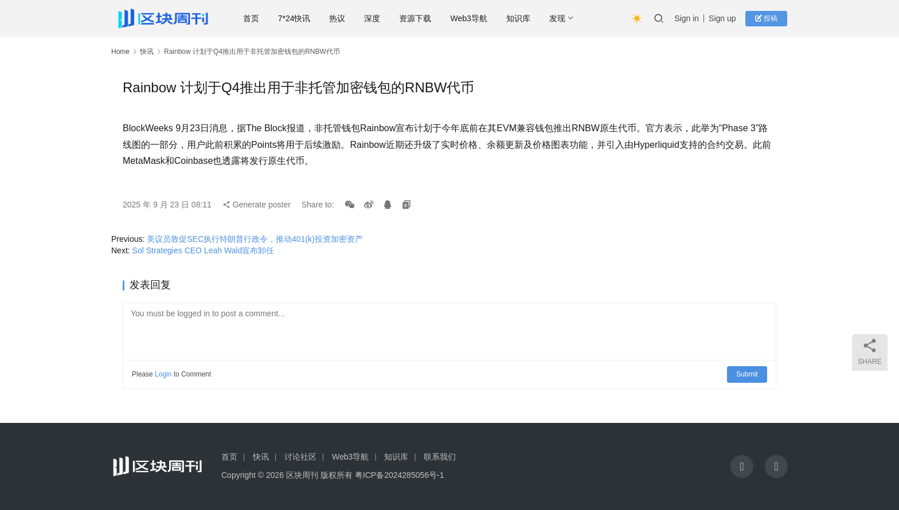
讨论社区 (300, 456)
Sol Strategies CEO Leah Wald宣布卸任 (203, 250)
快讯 (147, 52)
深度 (375, 18)
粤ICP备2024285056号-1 (399, 475)
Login (163, 374)
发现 (560, 18)
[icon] (741, 466)
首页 (254, 18)
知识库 (521, 18)
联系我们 (440, 456)
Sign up (723, 18)
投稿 (767, 18)
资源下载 (418, 18)
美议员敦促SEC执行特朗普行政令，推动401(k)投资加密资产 (254, 239)
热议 (340, 18)
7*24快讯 (297, 18)
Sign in (688, 18)
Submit (747, 374)
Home (120, 52)
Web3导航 (471, 18)
